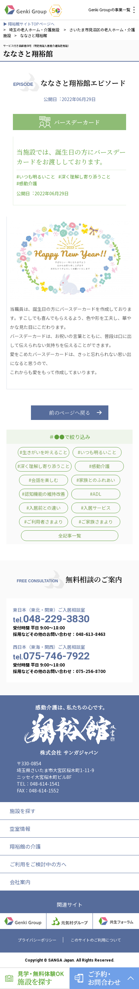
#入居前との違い (43, 508)
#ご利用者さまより (43, 521)
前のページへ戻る (69, 412)
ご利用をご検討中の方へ (38, 864)
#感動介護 (26, 183)
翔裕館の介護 (25, 846)
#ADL (95, 494)
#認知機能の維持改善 (43, 494)
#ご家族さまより (96, 521)
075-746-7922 (51, 656)
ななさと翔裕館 (33, 35)
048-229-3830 (51, 619)
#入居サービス (96, 508)
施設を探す (22, 811)
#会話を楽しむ (43, 480)
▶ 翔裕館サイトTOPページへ (29, 23)
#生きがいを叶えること (43, 452)
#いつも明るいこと (35, 176)
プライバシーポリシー (37, 940)
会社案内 (20, 882)
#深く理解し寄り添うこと (84, 176)
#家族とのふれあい (95, 480)
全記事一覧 (69, 535)
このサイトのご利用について (96, 940)
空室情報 (20, 828)
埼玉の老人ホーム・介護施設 (34, 29)
